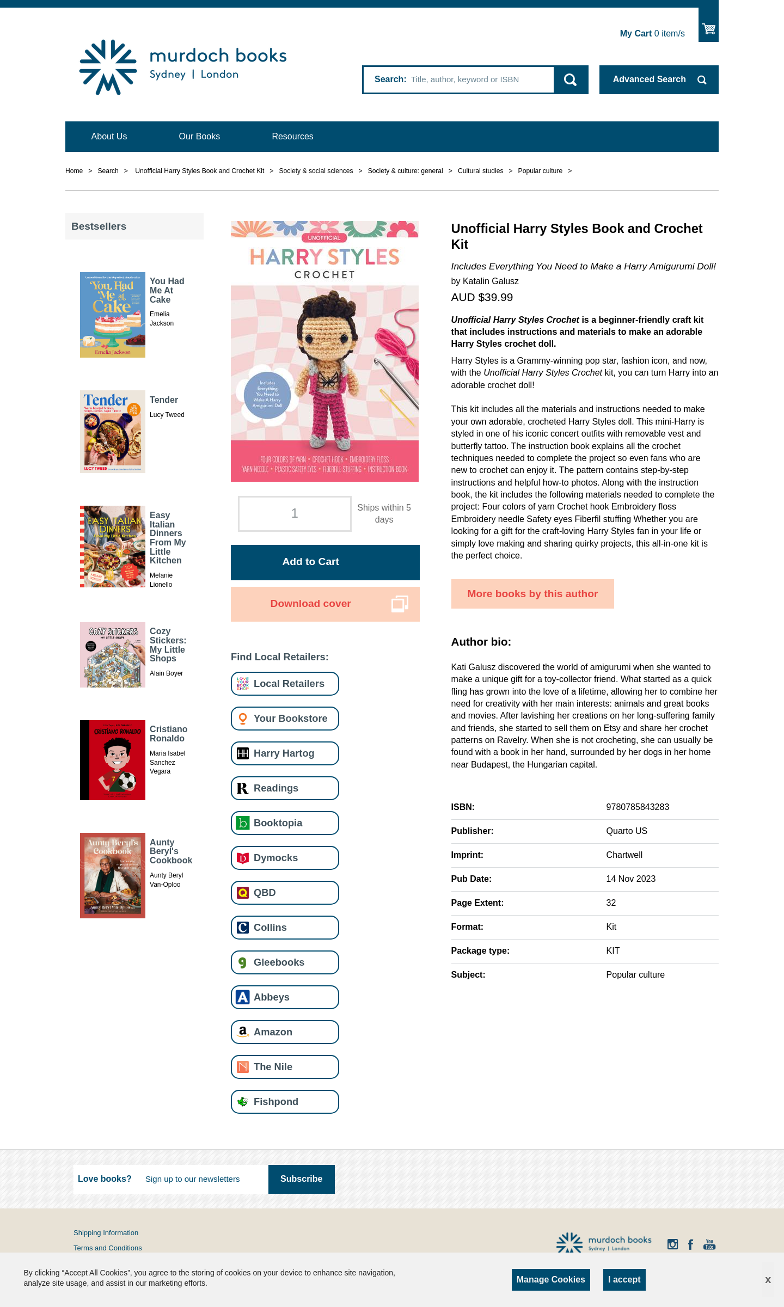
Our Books (199, 136)
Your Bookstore (291, 718)
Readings (276, 788)
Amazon (273, 1032)
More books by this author (533, 593)
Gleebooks (279, 962)
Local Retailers (289, 683)
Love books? (105, 1178)
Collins (270, 927)
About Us (109, 136)
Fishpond (276, 1101)
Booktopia (278, 823)
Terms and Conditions (108, 1248)
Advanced (649, 79)
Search (389, 79)
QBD (265, 892)
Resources (292, 136)
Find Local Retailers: (280, 656)
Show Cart (709, 25)
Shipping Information (106, 1233)
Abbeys (272, 997)
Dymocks (276, 857)
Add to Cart (310, 561)
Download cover (311, 603)
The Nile (273, 1066)
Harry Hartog (284, 753)
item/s (652, 33)
